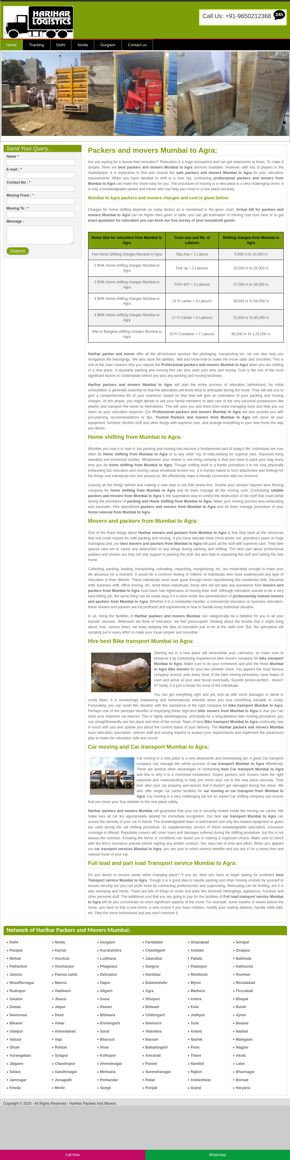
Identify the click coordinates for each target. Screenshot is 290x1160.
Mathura (198, 991)
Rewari (106, 1007)
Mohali (15, 958)
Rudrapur (18, 991)
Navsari (151, 1039)
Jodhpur (198, 1015)
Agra (149, 991)
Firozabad (244, 991)
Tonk (195, 1023)
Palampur (199, 966)
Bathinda (243, 958)
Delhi (60, 45)
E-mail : (14, 169)
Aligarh (106, 991)
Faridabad (154, 942)
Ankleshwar (201, 1080)
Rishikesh (199, 974)
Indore (196, 999)
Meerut (61, 983)
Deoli (59, 1015)
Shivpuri (152, 999)
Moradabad (245, 983)
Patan (150, 1080)
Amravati (153, 1055)
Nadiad (242, 1031)
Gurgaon (108, 45)
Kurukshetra (111, 950)
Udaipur (16, 1031)
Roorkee (243, 974)
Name (13, 156)
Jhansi (60, 999)
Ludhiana (108, 958)
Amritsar (62, 958)
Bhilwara (107, 1015)
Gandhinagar (66, 1072)
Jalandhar (154, 958)
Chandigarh (155, 950)
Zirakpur (243, 950)
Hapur (105, 983)
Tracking (36, 45)
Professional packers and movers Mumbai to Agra (204, 365)
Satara (15, 1072)
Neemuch (153, 1023)
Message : (15, 221)
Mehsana (108, 1072)
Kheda (15, 1088)
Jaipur (60, 1007)
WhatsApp (217, 1155)
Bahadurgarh (156, 1047)
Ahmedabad (65, 1031)
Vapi (58, 1039)
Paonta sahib (66, 974)
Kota (195, 1007)
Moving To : (18, 208)
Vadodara (153, 1031)
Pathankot (18, 966)
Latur (240, 1064)
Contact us (137, 45)
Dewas (15, 1007)
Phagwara (108, 966)
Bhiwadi (152, 1007)
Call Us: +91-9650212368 (236, 16)
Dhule (15, 1047)
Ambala (197, 950)
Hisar (104, 1047)
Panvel (151, 1064)
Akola (241, 1055)
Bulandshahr (156, 983)
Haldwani (63, 991)
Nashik (196, 1039)
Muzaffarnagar (22, 983)
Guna (105, 999)
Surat (105, 1031)
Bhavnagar (245, 1072)
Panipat (16, 950)
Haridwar (153, 974)
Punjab (151, 1088)
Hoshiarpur (64, 966)
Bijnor (196, 983)
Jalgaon (16, 1064)
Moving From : (20, 195)
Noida (83, 45)
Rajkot (196, 1072)
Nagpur (242, 1047)
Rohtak (61, 1047)
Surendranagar (158, 1072)
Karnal (60, 950)
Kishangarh (110, 1023)
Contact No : (18, 182)
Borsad (242, 1080)
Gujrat (196, 1088)
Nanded (197, 1064)
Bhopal (242, 999)
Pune (195, 1047)
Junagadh (63, 1080)
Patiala (196, 958)
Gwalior (16, 999)
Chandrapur (65, 1064)
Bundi (241, 1007)
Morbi (60, 1088)
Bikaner (16, 1023)
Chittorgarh (155, 1015)
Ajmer (241, 1015)
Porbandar (109, 1080)
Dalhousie (244, 966)
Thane (196, 1055)
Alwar (60, 1023)
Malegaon (244, 1039)
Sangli (105, 1088)
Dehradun (108, 974)
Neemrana (18, 1015)
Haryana (243, 1088)
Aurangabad (20, 1055)
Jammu (16, 974)
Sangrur (152, 966)
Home (11, 45)
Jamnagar (18, 1080)
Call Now (72, 1155)
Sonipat (242, 942)
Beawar (242, 1023)
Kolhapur (108, 1055)
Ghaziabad (200, 942)
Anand (196, 1031)
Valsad (15, 1039)
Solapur (62, 1055)
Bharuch (107, 1039)
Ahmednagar (111, 1064)
